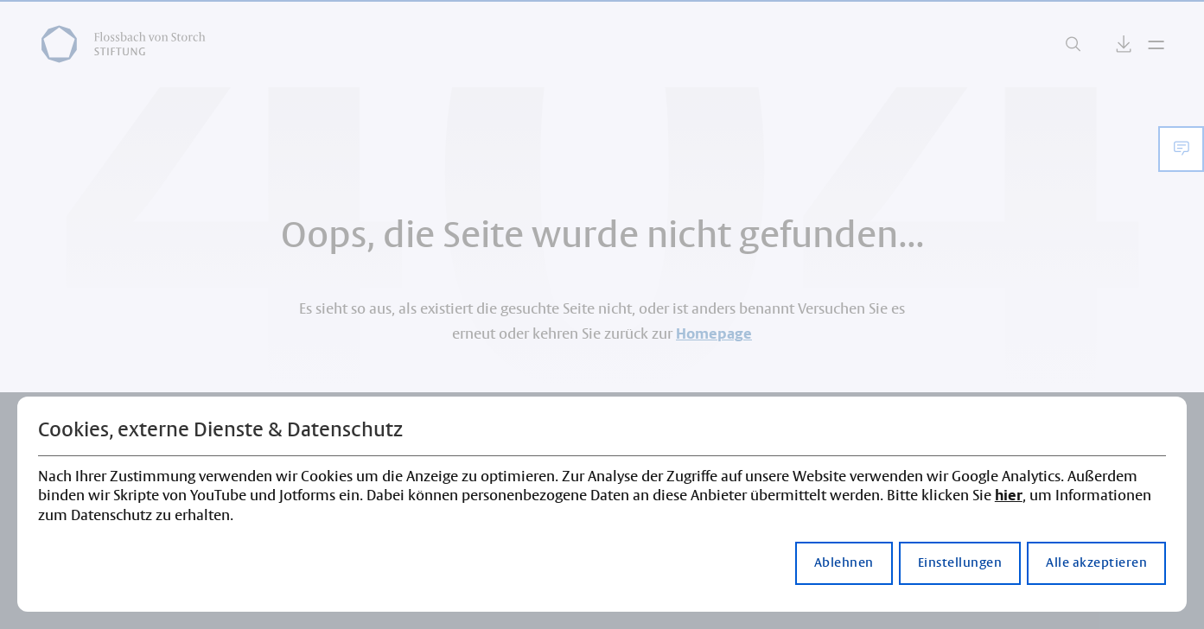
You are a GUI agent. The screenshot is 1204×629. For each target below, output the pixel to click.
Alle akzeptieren (1096, 563)
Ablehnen (844, 563)
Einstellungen (960, 563)
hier (1008, 496)
